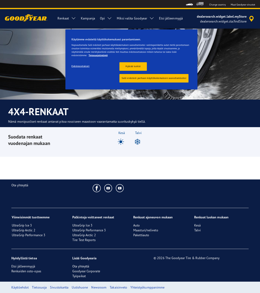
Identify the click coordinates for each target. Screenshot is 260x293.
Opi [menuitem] (106, 18)
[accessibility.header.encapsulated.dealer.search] (226, 19)
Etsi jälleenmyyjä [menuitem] (171, 18)
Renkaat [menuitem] (66, 18)
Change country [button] (217, 4)
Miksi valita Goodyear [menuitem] (135, 18)
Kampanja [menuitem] (88, 18)
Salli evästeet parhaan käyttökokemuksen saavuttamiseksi (154, 78)
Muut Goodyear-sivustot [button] (243, 4)
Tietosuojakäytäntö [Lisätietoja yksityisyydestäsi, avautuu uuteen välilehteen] (98, 55)
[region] (131, 59)
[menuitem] (189, 4)
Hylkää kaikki (133, 66)
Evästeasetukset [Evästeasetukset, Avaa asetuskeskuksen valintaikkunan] (81, 66)
